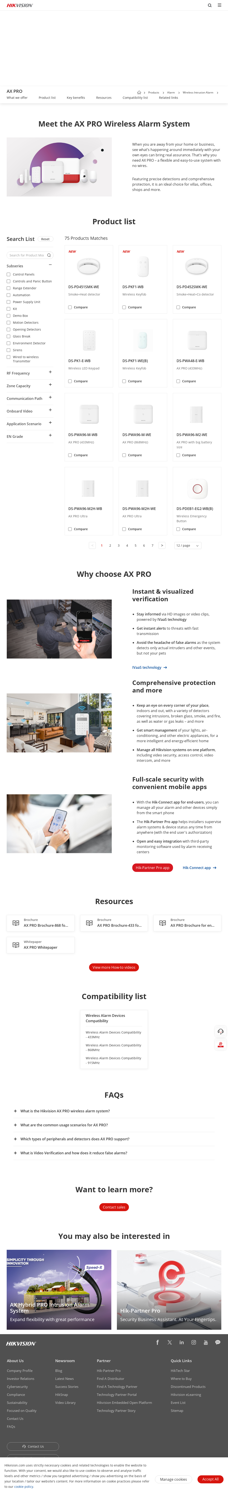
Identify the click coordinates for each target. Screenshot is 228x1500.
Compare (81, 307)
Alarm (171, 92)
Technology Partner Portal (117, 1394)
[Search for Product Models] (27, 255)
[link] (17, 98)
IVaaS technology (149, 667)
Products (153, 92)
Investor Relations (20, 1378)
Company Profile (20, 1370)
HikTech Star (180, 1370)
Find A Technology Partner (117, 1386)
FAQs (11, 1426)
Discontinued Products (188, 1386)
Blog (58, 1370)
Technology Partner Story (116, 1410)
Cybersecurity (17, 1386)
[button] (163, 93)
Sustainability (17, 1402)
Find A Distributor (110, 1378)
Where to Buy (181, 1378)
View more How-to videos (114, 967)
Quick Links (181, 1360)
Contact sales (114, 1207)
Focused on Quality (22, 1410)
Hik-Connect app (199, 867)
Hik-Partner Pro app (152, 867)
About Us (15, 1360)
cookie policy (23, 1486)
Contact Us (15, 1418)
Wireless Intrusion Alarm (198, 92)
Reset (45, 239)
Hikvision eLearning (186, 1394)
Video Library (65, 1402)
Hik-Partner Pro (109, 1370)
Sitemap (177, 1410)
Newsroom (65, 1360)
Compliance (16, 1394)
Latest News (64, 1378)
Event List (178, 1402)
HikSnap (61, 1394)
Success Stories (66, 1386)
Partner (104, 1360)
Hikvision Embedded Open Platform (124, 1402)
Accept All (210, 1479)
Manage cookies (173, 1479)
